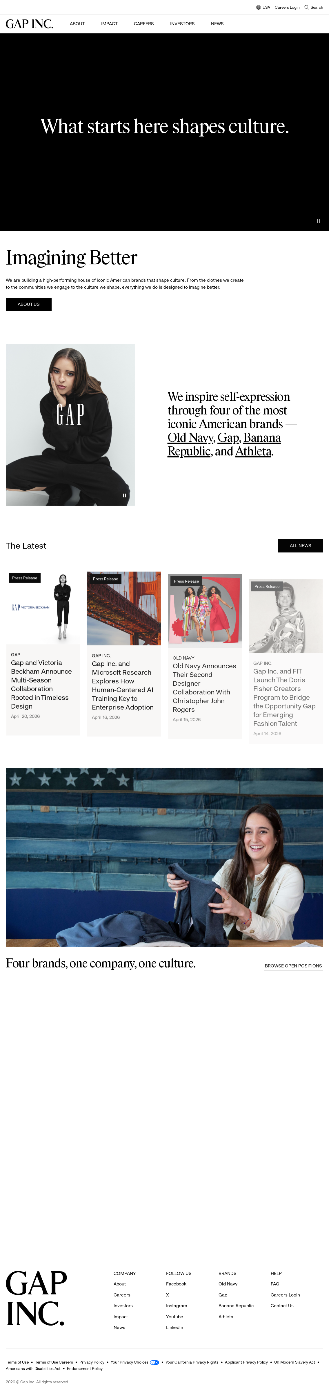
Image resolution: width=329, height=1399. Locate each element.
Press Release (24, 579)
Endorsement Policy (85, 1368)
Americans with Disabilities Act (33, 1368)
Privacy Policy (91, 1362)
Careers (144, 23)
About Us (29, 304)
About (77, 23)
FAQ (275, 1284)
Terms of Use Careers (54, 1362)
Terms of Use (17, 1362)
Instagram (176, 1305)
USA (263, 7)
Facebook (176, 1284)
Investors (182, 23)
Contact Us (282, 1305)
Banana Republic (236, 1305)
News (217, 23)
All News (300, 546)
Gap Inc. (101, 659)
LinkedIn (174, 1327)
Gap (228, 438)
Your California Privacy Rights (192, 1362)
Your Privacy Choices (129, 1362)
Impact (109, 23)
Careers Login (287, 7)
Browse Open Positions (293, 966)
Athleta (253, 452)
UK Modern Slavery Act (294, 1362)
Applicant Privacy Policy (246, 1362)
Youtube (174, 1316)
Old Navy (190, 438)
